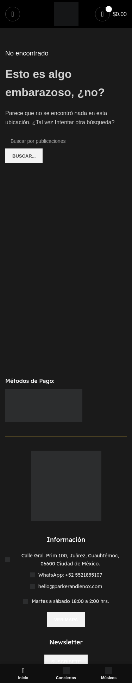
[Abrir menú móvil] (13, 14)
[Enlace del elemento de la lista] (66, 575)
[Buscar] (66, 141)
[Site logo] (66, 13)
